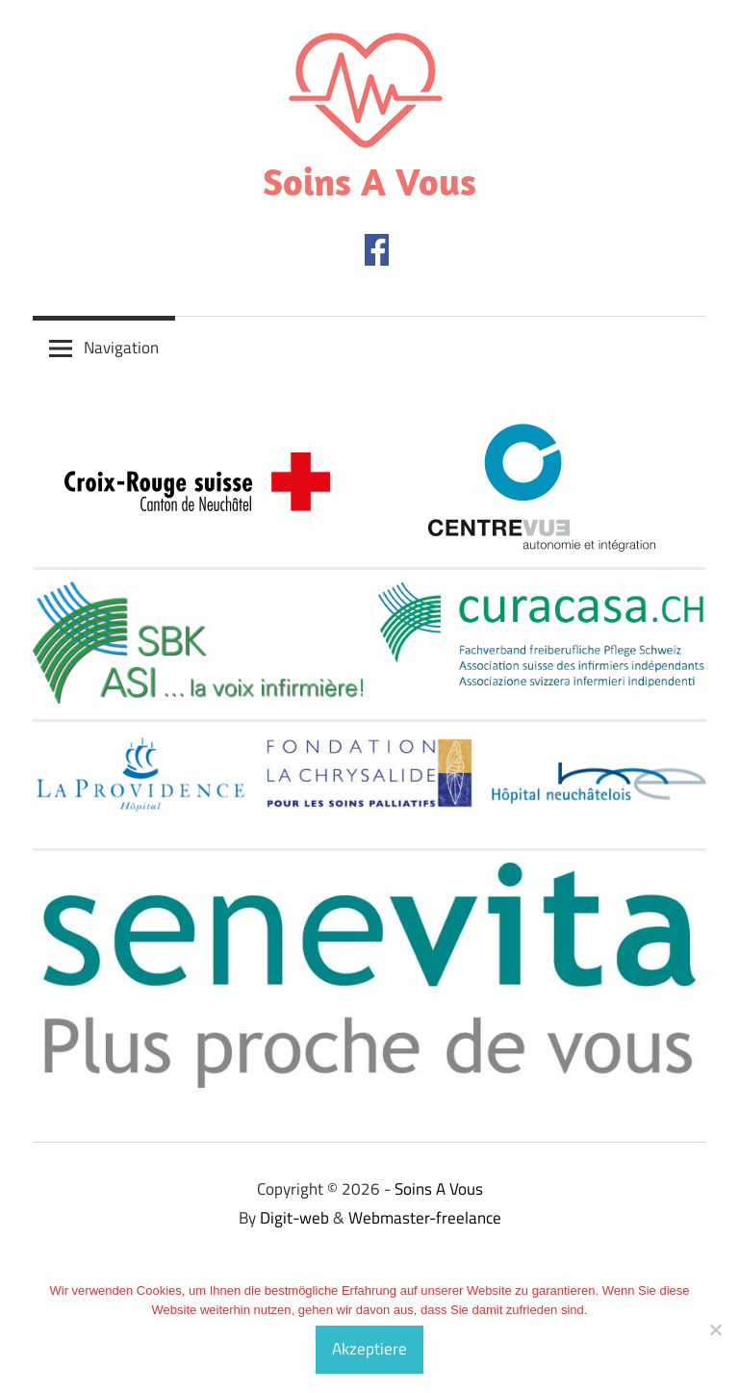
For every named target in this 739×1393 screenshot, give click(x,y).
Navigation (121, 347)
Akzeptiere (369, 1348)
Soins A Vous (369, 181)
